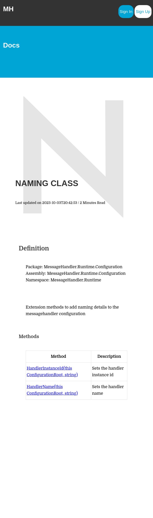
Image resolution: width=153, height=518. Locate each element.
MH (8, 9)
